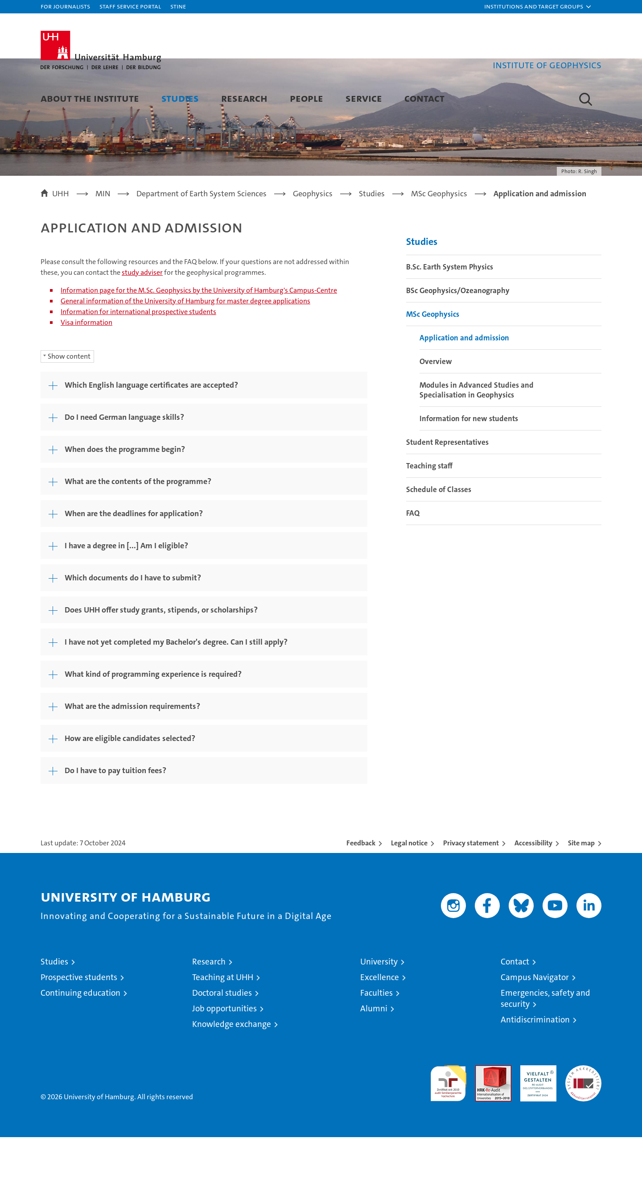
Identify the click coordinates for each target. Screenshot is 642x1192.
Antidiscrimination (535, 1074)
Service (364, 98)
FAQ (413, 568)
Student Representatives (447, 497)
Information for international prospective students (138, 366)
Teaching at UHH (222, 1032)
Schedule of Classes (438, 544)
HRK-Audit (536, 1125)
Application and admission (464, 392)
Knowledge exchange (231, 1078)
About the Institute (90, 98)
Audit (483, 1125)
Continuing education (80, 1047)
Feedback (360, 897)
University (379, 1016)
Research (244, 98)
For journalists (65, 6)
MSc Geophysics (432, 369)
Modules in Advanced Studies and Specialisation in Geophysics (477, 445)
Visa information (86, 377)
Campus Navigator (535, 1032)
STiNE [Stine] (178, 6)
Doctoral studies (222, 1047)
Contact (424, 98)
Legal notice (409, 897)
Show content (69, 411)
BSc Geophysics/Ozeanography (458, 345)
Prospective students (79, 1032)
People (306, 98)
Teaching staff (429, 521)
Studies (180, 98)
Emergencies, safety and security (545, 1053)
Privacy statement (471, 897)
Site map (581, 897)
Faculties (376, 1047)
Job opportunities (224, 1063)
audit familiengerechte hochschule (448, 1134)
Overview (436, 416)
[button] (538, 6)
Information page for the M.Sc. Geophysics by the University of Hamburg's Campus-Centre (199, 345)
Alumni (373, 1063)
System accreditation (583, 1129)
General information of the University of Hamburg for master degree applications (185, 355)
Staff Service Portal (130, 6)
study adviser (142, 327)
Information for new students (469, 473)
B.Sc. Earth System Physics (449, 322)
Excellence (379, 1032)
